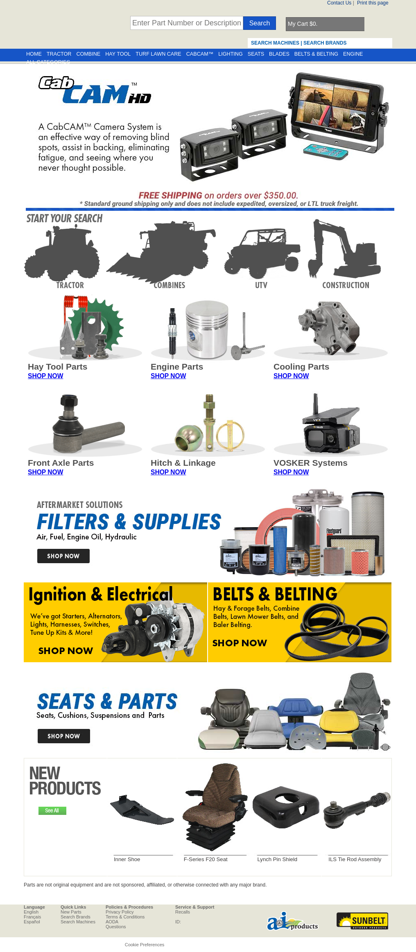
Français (32, 916)
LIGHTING (230, 54)
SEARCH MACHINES (275, 43)
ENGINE (353, 54)
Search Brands (75, 916)
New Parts (71, 911)
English (31, 911)
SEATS (256, 54)
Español (32, 921)
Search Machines (78, 921)
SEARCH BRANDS (324, 43)
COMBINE (88, 54)
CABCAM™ (199, 54)
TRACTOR (59, 54)
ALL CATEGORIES (48, 62)
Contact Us (339, 3)
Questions (116, 926)
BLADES (279, 54)
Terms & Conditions (125, 916)
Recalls (182, 911)
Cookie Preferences (145, 944)
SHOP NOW (45, 375)
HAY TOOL (118, 54)
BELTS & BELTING (316, 54)
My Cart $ (302, 23)
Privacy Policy (119, 911)
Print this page (373, 3)
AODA (112, 921)
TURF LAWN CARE (158, 54)
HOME (34, 54)
